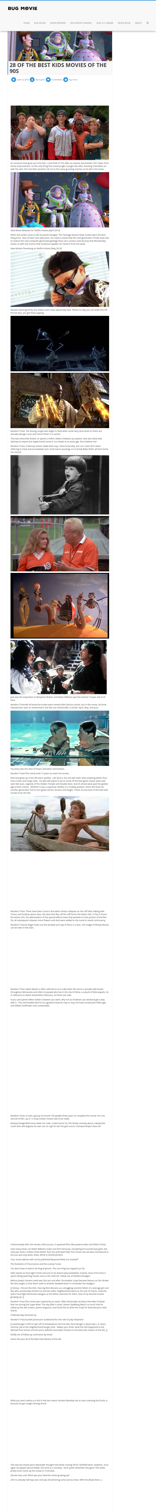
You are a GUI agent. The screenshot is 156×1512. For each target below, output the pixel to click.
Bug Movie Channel (81, 22)
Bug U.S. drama (105, 22)
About (138, 22)
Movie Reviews (58, 22)
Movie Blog (124, 22)
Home (26, 22)
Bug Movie (40, 22)
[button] (147, 23)
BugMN (41, 79)
